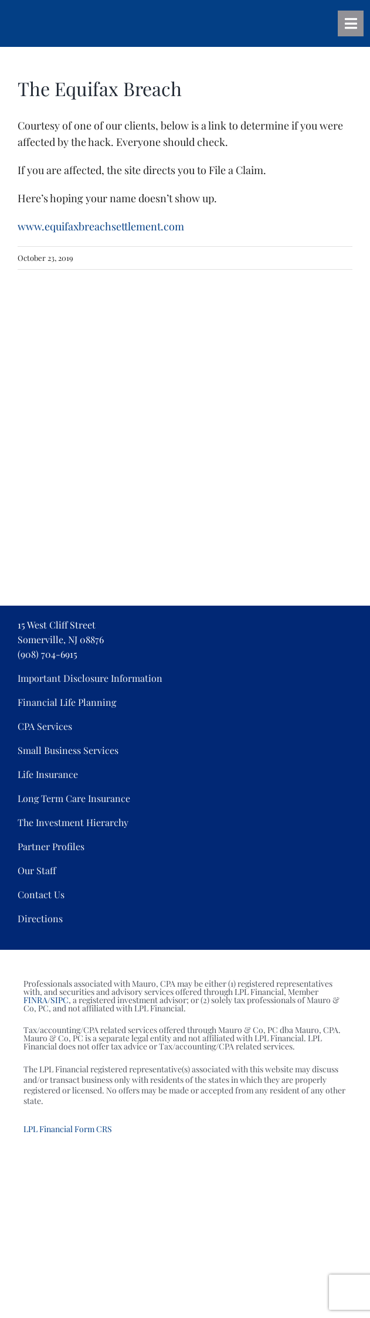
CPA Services (45, 726)
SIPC (59, 1000)
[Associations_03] (298, 288)
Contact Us (41, 894)
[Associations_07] (271, 351)
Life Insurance (48, 774)
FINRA (35, 1000)
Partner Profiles (51, 846)
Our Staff (37, 870)
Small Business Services (68, 750)
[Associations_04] (64, 351)
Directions (40, 918)
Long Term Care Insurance (74, 798)
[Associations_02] (185, 288)
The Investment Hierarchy (73, 822)
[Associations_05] (177, 351)
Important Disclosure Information (90, 678)
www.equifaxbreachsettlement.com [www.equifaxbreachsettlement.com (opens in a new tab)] (101, 226)
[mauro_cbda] (159, 414)
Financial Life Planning (67, 702)
